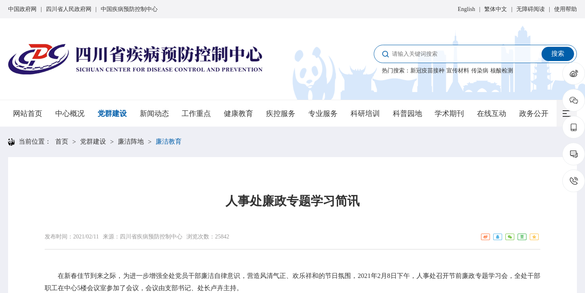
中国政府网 (22, 9)
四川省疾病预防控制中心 (151, 237)
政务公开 (533, 113)
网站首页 (27, 113)
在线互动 (491, 113)
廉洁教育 (169, 141)
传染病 (479, 71)
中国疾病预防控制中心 (129, 9)
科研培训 (365, 113)
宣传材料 (457, 71)
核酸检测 (501, 71)
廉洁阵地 (131, 141)
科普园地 (407, 113)
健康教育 (238, 113)
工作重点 (196, 113)
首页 (61, 141)
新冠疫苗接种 (427, 71)
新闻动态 (154, 113)
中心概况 (69, 113)
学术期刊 (449, 113)
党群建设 (112, 113)
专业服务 (323, 113)
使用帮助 (565, 9)
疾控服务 (280, 113)
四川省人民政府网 (68, 9)
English (466, 9)
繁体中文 (495, 9)
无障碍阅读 (530, 9)
